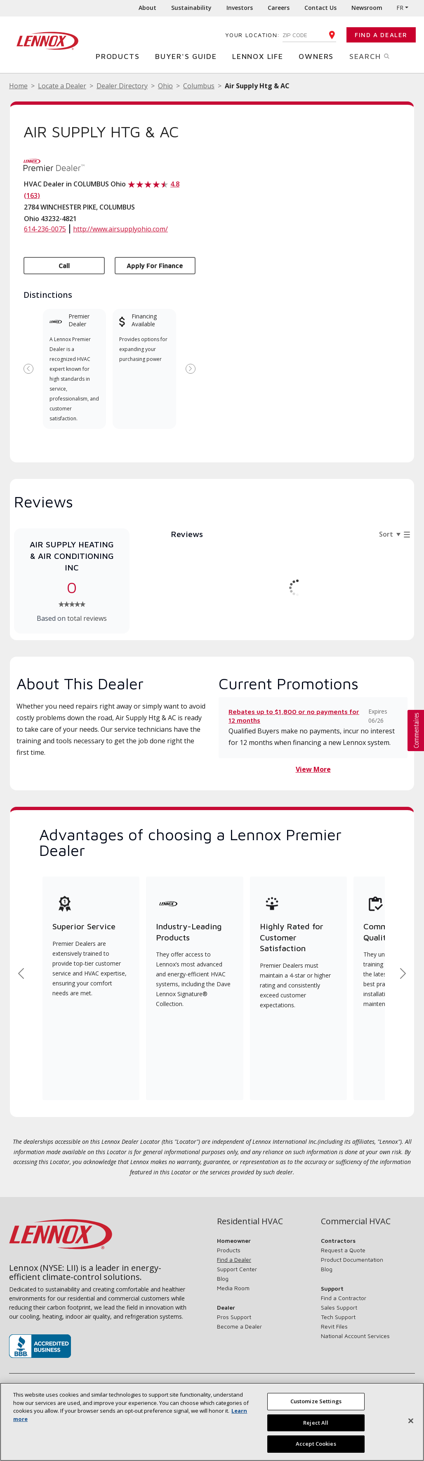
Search (378, 55)
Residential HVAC (250, 1221)
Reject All (315, 1424)
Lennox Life (259, 56)
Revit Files (334, 1326)
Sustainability (191, 8)
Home (18, 85)
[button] (416, 730)
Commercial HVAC (356, 1221)
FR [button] (399, 8)
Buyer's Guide (188, 56)
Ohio (165, 85)
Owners (318, 56)
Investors (239, 8)
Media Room (233, 1287)
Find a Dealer (381, 34)
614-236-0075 (45, 228)
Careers (279, 8)
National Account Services (355, 1335)
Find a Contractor (343, 1297)
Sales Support (339, 1307)
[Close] (411, 1423)
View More (313, 769)
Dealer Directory (122, 85)
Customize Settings (316, 1403)
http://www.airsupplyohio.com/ (120, 228)
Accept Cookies (316, 1445)
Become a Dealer (239, 1326)
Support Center (237, 1268)
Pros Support (234, 1316)
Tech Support (338, 1316)
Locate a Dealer (62, 85)
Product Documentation (352, 1259)
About (147, 8)
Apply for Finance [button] (155, 265)
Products (120, 56)
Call (64, 265)
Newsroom (366, 8)
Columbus (198, 85)
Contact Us (320, 8)
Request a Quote (343, 1250)
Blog (222, 1278)
